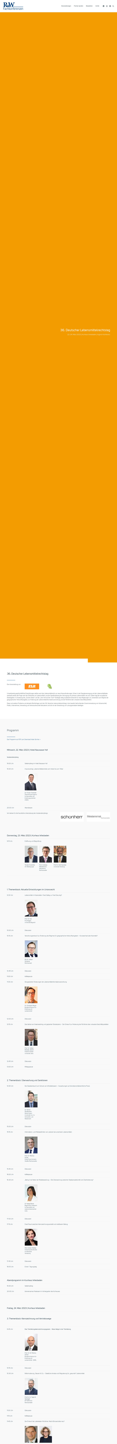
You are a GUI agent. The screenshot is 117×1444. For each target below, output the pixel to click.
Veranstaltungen (66, 6)
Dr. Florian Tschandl (30, 796)
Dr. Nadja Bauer (29, 1207)
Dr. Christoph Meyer (30, 1009)
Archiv (97, 6)
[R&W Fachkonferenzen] (13, 6)
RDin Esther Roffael (30, 1251)
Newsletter (89, 6)
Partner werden (78, 6)
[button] (104, 6)
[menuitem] (66, 6)
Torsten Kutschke (30, 868)
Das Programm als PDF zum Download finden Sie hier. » (23, 743)
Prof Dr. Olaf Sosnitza (60, 868)
